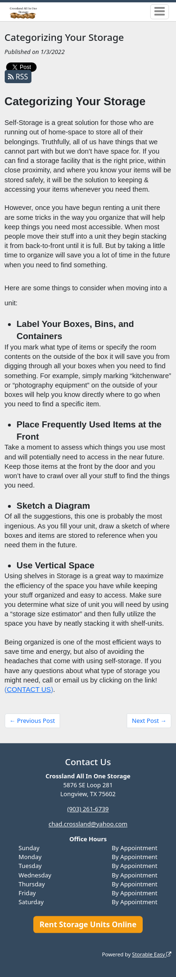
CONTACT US (29, 689)
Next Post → (149, 720)
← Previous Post (32, 720)
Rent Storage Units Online (88, 924)
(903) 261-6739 (87, 809)
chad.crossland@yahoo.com (88, 824)
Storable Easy (151, 954)
